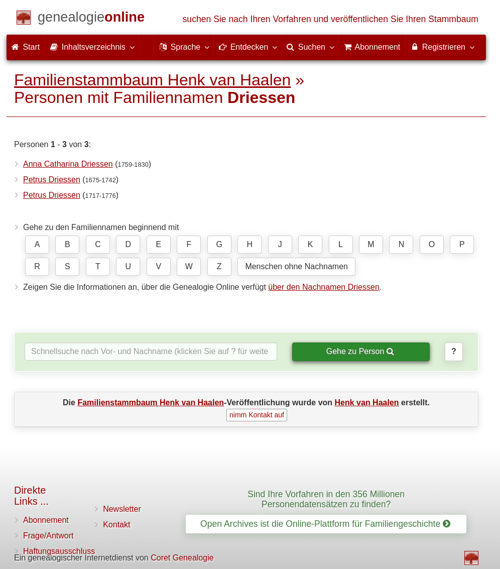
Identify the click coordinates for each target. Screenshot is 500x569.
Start (26, 47)
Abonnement (46, 520)
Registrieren (442, 47)
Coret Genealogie (182, 557)
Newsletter (122, 509)
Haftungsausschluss (59, 551)
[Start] (91, 19)
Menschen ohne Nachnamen (296, 266)
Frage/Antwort (48, 535)
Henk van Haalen (367, 402)
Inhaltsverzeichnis (92, 47)
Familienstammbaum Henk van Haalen (152, 80)
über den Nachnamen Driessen (323, 287)
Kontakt (116, 524)
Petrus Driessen (51, 179)
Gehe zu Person (360, 351)
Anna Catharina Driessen (68, 164)
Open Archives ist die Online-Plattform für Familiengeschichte (325, 524)
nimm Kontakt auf (256, 415)
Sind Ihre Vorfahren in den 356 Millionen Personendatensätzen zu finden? (326, 499)
